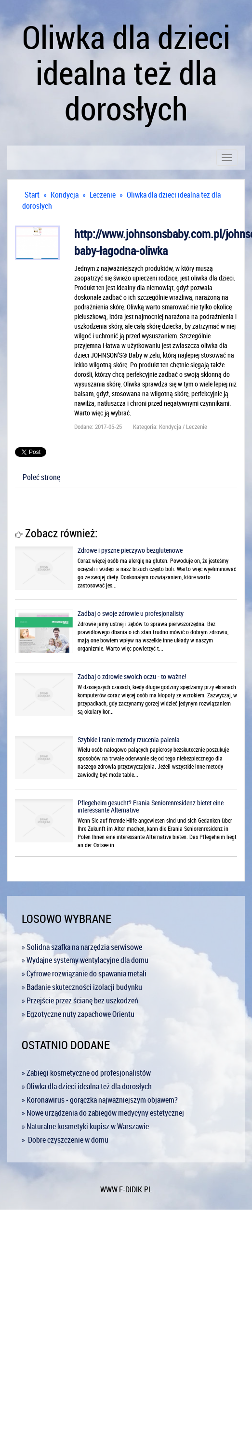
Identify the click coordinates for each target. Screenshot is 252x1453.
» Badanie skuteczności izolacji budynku (82, 987)
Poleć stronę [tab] (41, 477)
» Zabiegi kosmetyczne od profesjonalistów (86, 1072)
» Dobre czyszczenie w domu (65, 1139)
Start (32, 194)
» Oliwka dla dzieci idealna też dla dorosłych (87, 1086)
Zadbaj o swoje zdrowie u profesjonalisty (131, 613)
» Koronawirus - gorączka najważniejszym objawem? (100, 1099)
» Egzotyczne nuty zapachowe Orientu (78, 1014)
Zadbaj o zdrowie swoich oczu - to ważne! (132, 676)
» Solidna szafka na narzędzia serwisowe (82, 947)
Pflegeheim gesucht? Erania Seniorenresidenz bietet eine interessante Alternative (151, 806)
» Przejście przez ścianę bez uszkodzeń (80, 1000)
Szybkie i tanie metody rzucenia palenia (129, 739)
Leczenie (103, 194)
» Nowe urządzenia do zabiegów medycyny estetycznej (103, 1112)
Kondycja (65, 194)
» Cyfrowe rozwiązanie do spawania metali (84, 973)
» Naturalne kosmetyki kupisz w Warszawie (85, 1126)
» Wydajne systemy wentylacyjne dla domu (85, 960)
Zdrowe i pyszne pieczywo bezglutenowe (130, 550)
